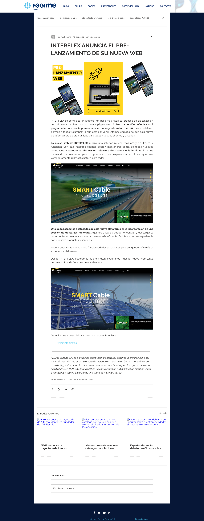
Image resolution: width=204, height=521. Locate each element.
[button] (163, 18)
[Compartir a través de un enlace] (72, 389)
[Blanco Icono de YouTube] (104, 512)
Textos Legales (141, 519)
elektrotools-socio (116, 18)
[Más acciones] (151, 37)
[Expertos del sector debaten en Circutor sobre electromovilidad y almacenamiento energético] (147, 429)
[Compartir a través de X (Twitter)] (59, 389)
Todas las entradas (45, 18)
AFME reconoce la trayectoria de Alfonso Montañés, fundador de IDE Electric (57, 447)
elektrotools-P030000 (84, 379)
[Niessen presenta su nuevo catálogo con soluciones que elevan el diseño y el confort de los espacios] (102, 429)
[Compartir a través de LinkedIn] (65, 389)
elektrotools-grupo (68, 18)
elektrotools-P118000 (139, 18)
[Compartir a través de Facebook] (52, 389)
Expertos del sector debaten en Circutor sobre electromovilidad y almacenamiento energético (145, 447)
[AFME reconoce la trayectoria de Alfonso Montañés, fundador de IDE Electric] (57, 429)
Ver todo (163, 413)
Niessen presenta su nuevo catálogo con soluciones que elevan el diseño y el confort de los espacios (101, 447)
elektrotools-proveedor (92, 18)
